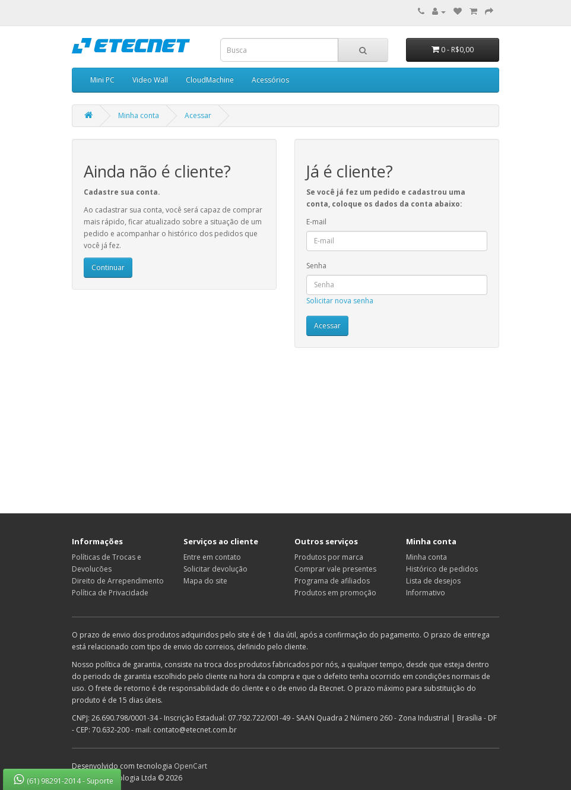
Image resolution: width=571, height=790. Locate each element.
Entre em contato (212, 557)
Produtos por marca (328, 557)
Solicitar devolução (215, 569)
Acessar (198, 115)
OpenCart (190, 766)
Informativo (425, 593)
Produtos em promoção (335, 593)
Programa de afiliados (332, 581)
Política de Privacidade (110, 593)
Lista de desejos (433, 581)
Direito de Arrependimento (118, 581)
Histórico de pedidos (442, 569)
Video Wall (150, 80)
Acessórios (270, 80)
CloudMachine (210, 80)
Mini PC (102, 80)
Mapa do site (205, 581)
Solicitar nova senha (339, 301)
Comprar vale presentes (335, 569)
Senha (316, 266)
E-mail (316, 222)
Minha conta (138, 115)
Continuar (108, 267)
